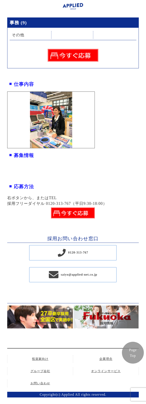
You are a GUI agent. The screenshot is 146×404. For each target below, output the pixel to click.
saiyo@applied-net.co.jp (79, 274)
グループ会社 (40, 371)
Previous (4, 120)
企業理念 (106, 359)
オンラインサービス (106, 371)
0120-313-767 (78, 252)
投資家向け (40, 359)
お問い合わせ (40, 383)
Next (98, 120)
